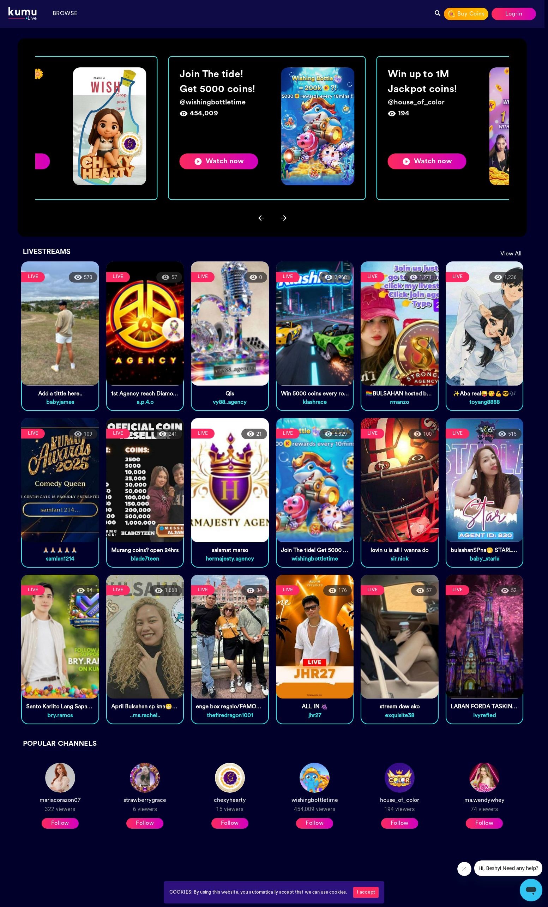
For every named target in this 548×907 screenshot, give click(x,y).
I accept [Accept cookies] (366, 892)
